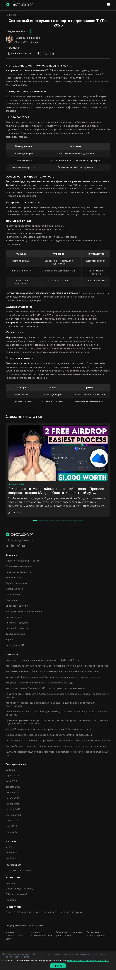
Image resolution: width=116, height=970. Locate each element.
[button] (18, 31)
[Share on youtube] (23, 545)
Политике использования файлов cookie (69, 934)
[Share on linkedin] (12, 545)
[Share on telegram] (18, 545)
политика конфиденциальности (42, 934)
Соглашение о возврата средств (96, 934)
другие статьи (16, 484)
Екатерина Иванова (27, 38)
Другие (78, 912)
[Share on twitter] (7, 545)
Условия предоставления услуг (14, 935)
